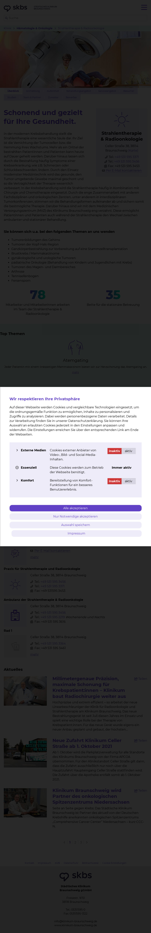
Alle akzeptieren (75, 508)
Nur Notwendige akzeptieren (75, 516)
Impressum (76, 533)
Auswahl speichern (75, 525)
